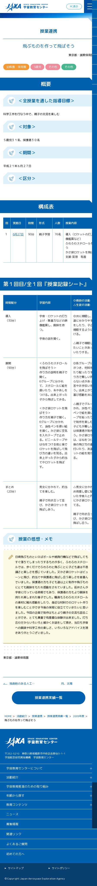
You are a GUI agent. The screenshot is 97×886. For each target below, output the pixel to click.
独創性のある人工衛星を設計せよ (22, 683)
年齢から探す (15, 795)
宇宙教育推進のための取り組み (27, 786)
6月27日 (18, 234)
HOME (8, 716)
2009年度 (78, 716)
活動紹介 (22, 716)
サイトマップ (16, 868)
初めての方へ (15, 854)
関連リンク (13, 834)
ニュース (12, 814)
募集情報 (12, 824)
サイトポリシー (61, 868)
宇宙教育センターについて (24, 768)
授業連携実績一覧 (48, 697)
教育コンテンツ (16, 805)
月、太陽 (66, 683)
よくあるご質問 (16, 844)
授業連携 (37, 716)
